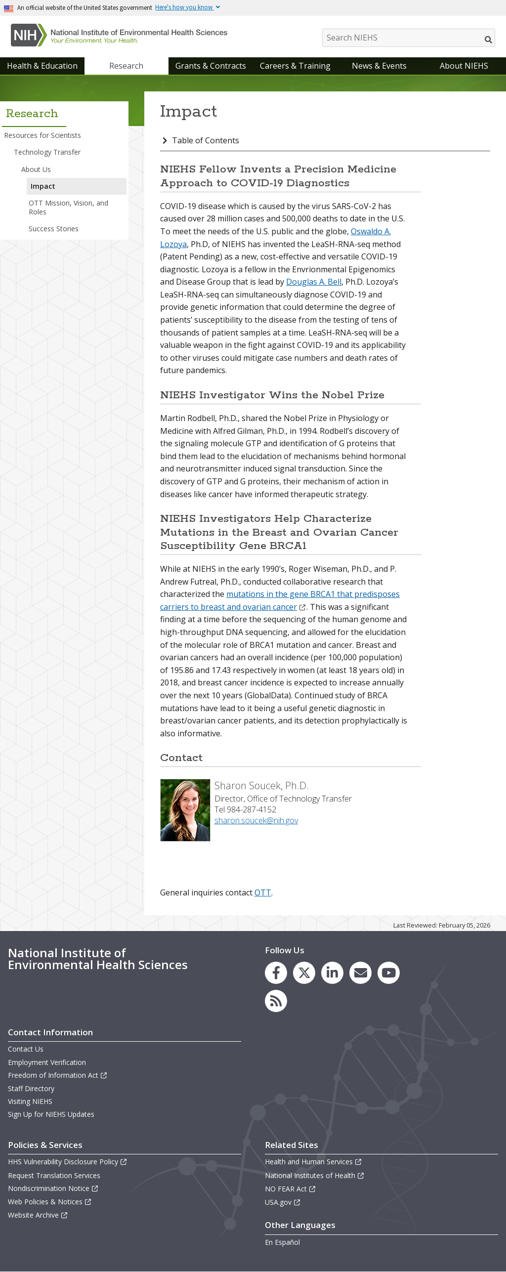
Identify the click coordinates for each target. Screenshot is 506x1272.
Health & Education (42, 65)
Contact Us (25, 1049)
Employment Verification (47, 1062)
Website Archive (38, 1215)
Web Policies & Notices (50, 1201)
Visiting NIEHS (30, 1101)
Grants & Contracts (210, 65)
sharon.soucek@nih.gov (256, 820)
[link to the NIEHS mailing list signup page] (360, 973)
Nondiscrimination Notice (53, 1188)
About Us (36, 169)
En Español (282, 1242)
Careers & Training (295, 65)
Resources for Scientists (42, 135)
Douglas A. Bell (313, 281)
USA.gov (283, 1202)
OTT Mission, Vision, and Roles (68, 207)
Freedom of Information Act (58, 1075)
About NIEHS (464, 65)
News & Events (379, 65)
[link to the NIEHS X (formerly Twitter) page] (304, 973)
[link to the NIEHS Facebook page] (276, 973)
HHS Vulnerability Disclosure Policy (67, 1161)
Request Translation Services (54, 1175)
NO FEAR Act (290, 1188)
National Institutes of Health (315, 1175)
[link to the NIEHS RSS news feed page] (276, 1001)
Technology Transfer (47, 152)
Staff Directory (31, 1088)
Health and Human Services (313, 1161)
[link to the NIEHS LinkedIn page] (332, 973)
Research (126, 65)
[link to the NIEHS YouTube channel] (389, 973)
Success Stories (54, 228)
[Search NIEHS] (408, 38)
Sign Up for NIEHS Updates (51, 1114)
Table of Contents (205, 140)
